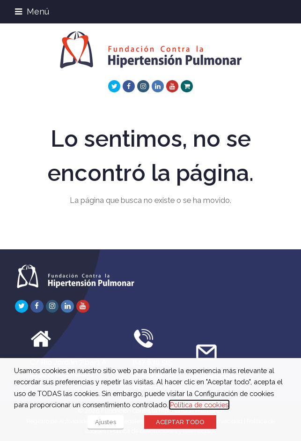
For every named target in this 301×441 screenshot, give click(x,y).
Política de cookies (199, 405)
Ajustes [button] (105, 422)
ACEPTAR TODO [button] (180, 422)
